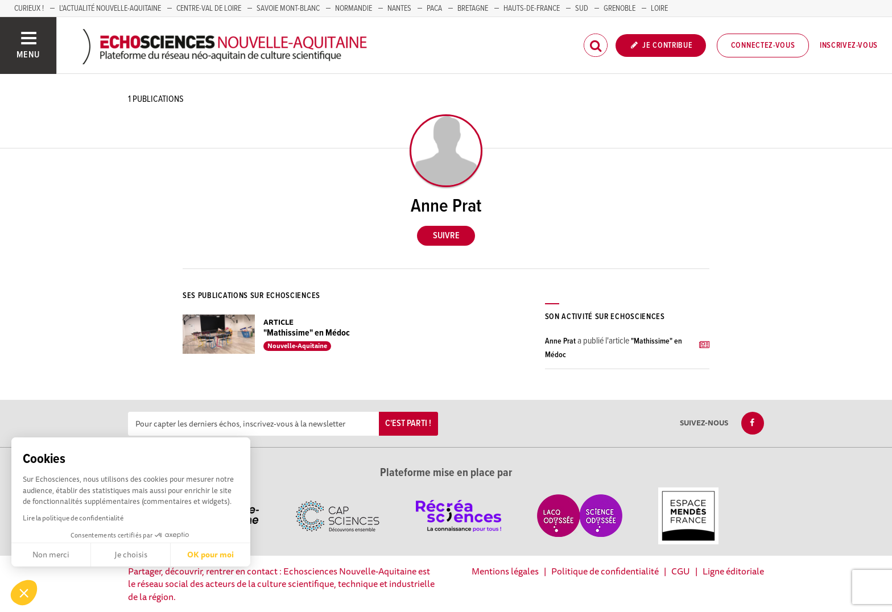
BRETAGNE (472, 8)
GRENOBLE (619, 8)
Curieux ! (29, 8)
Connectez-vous (763, 45)
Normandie (353, 8)
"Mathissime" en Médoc (306, 333)
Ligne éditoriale (733, 571)
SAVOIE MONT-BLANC (288, 8)
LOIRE (659, 8)
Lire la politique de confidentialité (73, 517)
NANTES (399, 8)
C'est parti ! (408, 423)
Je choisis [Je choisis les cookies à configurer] (130, 554)
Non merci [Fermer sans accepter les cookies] (50, 554)
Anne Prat (560, 341)
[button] (24, 592)
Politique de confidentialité (605, 571)
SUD (581, 8)
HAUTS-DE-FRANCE (531, 8)
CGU (680, 571)
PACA (434, 8)
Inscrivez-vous (849, 45)
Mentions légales (505, 571)
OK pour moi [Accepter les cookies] (210, 554)
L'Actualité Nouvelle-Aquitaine (110, 8)
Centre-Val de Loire (208, 8)
